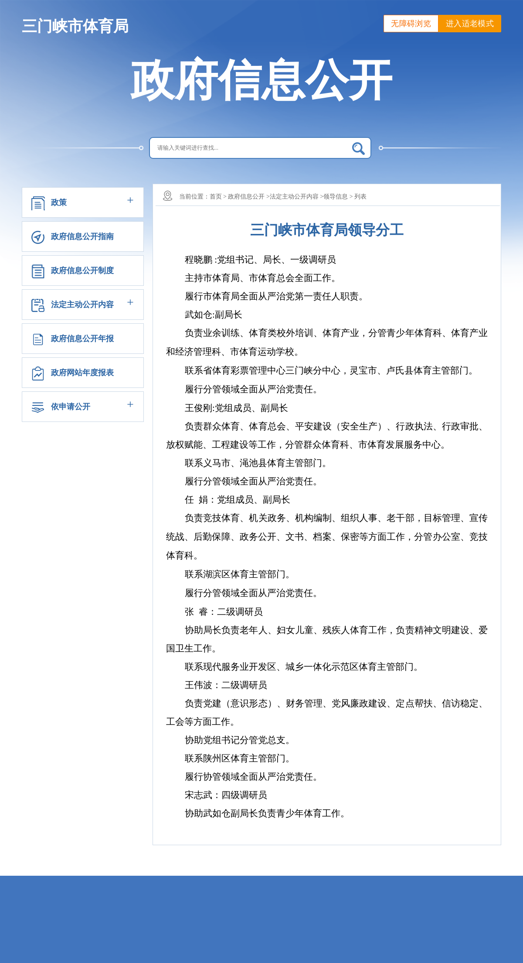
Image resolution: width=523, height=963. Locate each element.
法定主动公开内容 (82, 304)
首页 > (218, 196)
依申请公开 (70, 406)
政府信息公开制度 (82, 270)
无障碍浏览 (411, 23)
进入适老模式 (470, 23)
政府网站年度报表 (82, 372)
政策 (59, 202)
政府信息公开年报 (82, 338)
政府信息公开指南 (82, 236)
